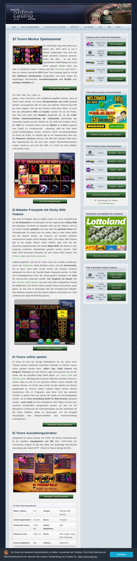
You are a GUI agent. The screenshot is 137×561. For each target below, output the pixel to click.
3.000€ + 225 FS (116, 161)
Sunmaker (60, 69)
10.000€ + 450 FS (116, 153)
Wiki (109, 27)
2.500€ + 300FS (116, 186)
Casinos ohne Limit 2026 (54, 27)
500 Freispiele (116, 62)
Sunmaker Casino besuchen (60, 425)
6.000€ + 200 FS (116, 178)
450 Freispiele (116, 53)
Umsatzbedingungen (106, 203)
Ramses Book (18, 378)
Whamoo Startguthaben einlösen (106, 134)
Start (14, 27)
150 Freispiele (116, 79)
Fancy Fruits (66, 375)
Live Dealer (88, 27)
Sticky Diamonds (38, 256)
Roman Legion (19, 256)
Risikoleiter (28, 265)
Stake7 (73, 69)
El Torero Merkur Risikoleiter (50, 348)
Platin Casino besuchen (116, 275)
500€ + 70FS (116, 170)
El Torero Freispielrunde (50, 201)
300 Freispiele (116, 44)
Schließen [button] (121, 554)
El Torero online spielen (59, 88)
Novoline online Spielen (28, 282)
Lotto (100, 27)
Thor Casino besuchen (116, 286)
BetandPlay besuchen (116, 297)
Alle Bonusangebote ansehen (106, 195)
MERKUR (74, 27)
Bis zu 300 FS (116, 71)
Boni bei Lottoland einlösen (105, 256)
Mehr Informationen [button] (88, 556)
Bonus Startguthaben (30, 27)
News (118, 27)
